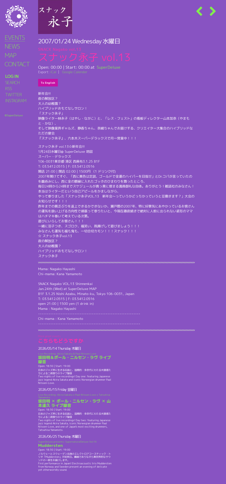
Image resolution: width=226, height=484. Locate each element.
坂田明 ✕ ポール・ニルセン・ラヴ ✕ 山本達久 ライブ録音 (75, 400)
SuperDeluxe (109, 67)
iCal (53, 72)
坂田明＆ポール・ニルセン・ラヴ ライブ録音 (75, 358)
